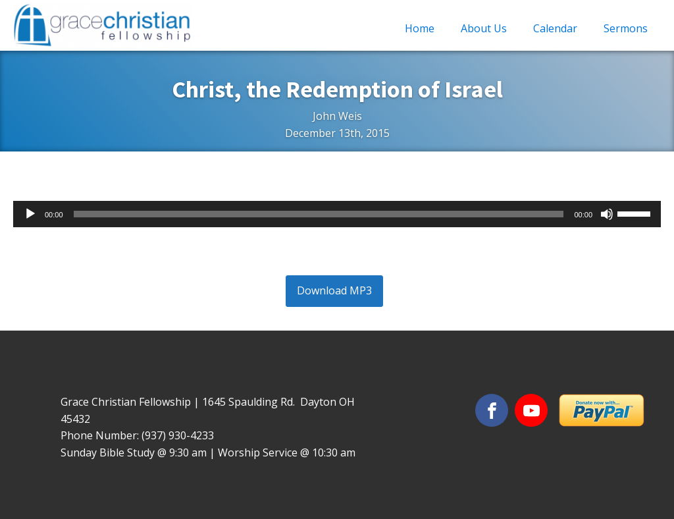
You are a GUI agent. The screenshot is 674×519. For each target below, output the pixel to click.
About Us (484, 28)
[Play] (30, 214)
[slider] (319, 214)
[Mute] (606, 214)
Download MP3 (334, 290)
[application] (337, 214)
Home (419, 28)
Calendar (555, 28)
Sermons (626, 28)
